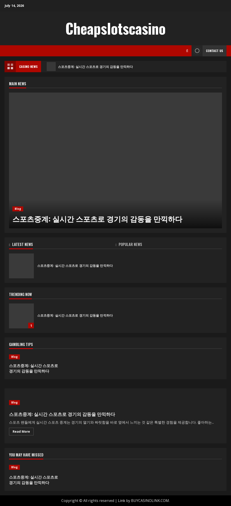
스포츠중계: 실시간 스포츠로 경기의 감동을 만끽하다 (90, 66)
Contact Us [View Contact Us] (207, 50)
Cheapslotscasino (115, 28)
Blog (18, 209)
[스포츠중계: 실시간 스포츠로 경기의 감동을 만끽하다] (115, 160)
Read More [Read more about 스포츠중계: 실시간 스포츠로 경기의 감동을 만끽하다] (23, 432)
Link (121, 500)
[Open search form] (187, 50)
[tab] (62, 245)
